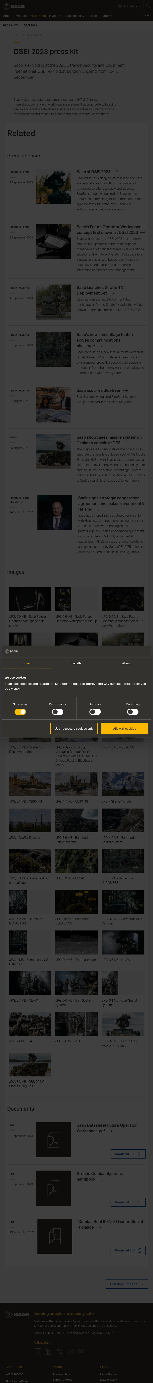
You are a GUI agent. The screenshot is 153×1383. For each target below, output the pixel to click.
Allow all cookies (124, 728)
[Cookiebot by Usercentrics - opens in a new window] (131, 652)
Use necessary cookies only (74, 728)
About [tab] (126, 663)
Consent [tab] (27, 663)
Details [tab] (76, 663)
